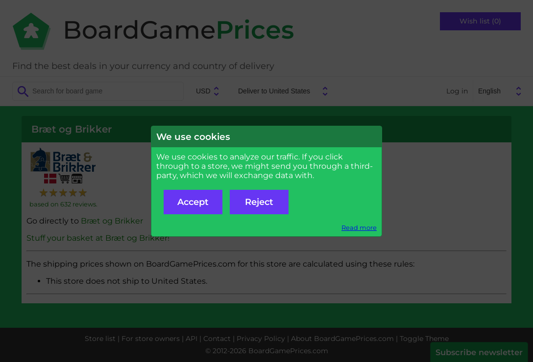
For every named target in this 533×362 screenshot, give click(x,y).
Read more (359, 227)
